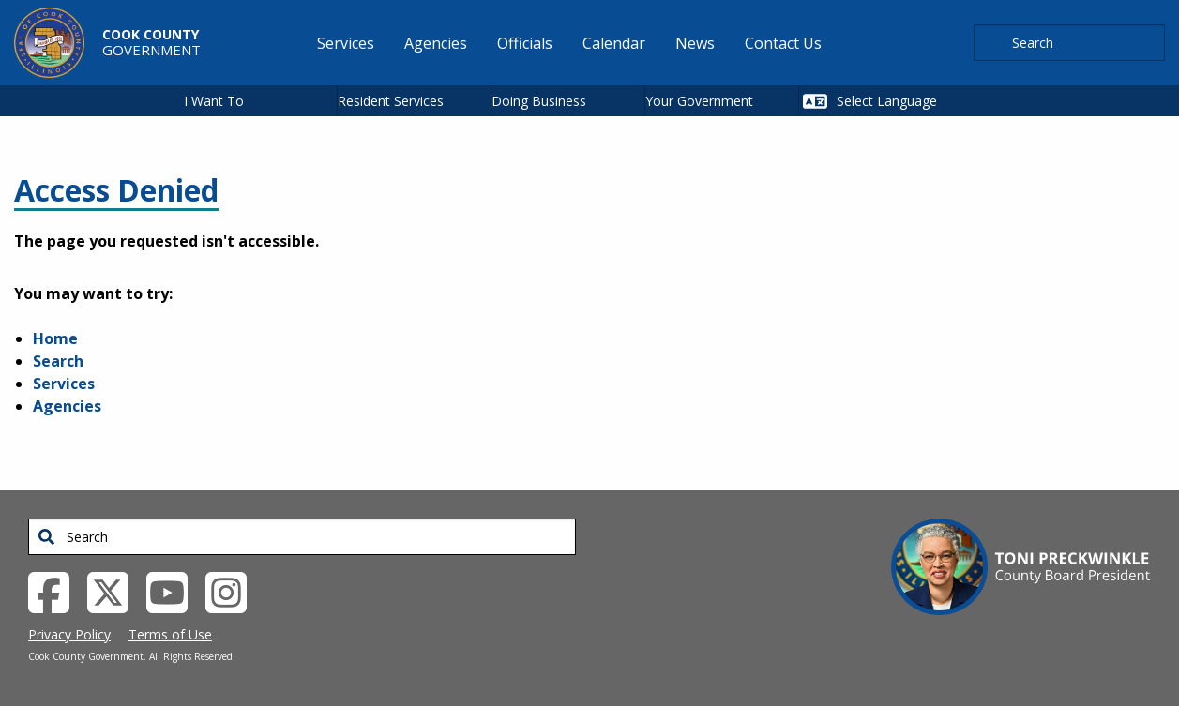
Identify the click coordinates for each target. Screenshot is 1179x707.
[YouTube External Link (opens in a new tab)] (174, 590)
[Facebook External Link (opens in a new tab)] (55, 590)
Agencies (67, 406)
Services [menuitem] (345, 43)
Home (55, 338)
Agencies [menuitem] (435, 43)
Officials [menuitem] (524, 43)
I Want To (214, 101)
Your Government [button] (699, 101)
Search (58, 361)
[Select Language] (909, 101)
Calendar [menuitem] (613, 43)
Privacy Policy (69, 634)
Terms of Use (170, 634)
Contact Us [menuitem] (783, 43)
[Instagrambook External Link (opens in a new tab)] (233, 590)
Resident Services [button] (391, 101)
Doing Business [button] (538, 101)
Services (64, 383)
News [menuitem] (695, 43)
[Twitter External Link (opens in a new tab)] (115, 590)
